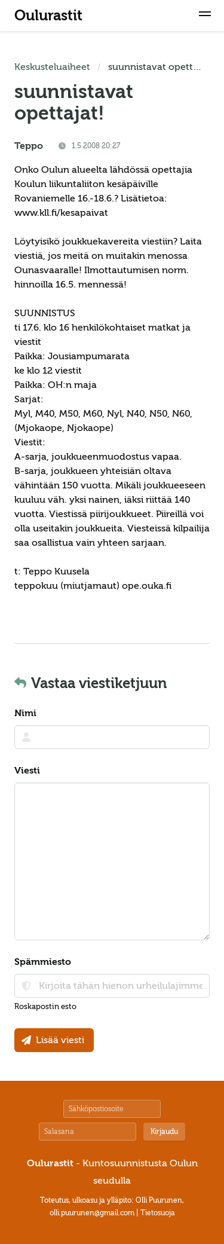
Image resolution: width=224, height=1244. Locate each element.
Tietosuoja (157, 1213)
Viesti (27, 770)
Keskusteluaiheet (52, 67)
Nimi (25, 713)
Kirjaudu (164, 1131)
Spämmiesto (42, 961)
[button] (205, 15)
